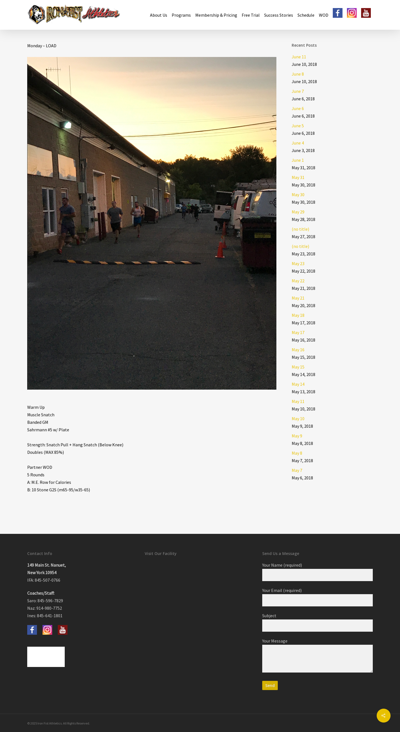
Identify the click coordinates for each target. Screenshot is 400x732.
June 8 (298, 74)
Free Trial (251, 15)
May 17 (298, 332)
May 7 (297, 470)
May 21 (298, 298)
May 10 (298, 418)
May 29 (298, 212)
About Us (158, 15)
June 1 (298, 160)
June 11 (299, 56)
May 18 (298, 315)
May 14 (298, 384)
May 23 (298, 263)
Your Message (317, 656)
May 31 (298, 177)
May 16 (298, 349)
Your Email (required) (317, 596)
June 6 (298, 108)
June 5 (298, 125)
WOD (323, 15)
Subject (317, 622)
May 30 (298, 194)
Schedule (306, 15)
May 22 (298, 280)
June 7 (298, 91)
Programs (181, 15)
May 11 (298, 401)
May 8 (297, 453)
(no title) (300, 229)
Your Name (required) (317, 571)
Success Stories (278, 15)
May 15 (298, 367)
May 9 (297, 436)
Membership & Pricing (216, 15)
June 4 (298, 143)
